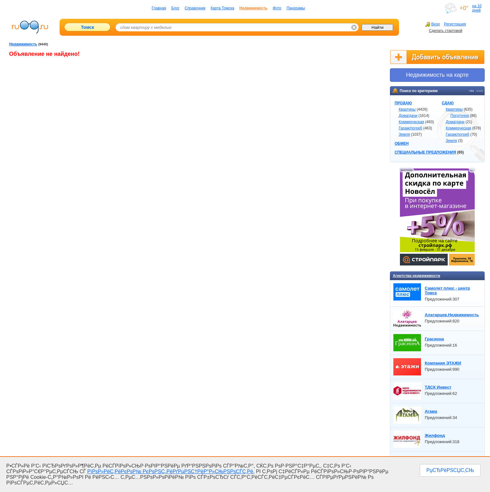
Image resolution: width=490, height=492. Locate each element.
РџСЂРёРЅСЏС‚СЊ (450, 470)
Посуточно (459, 115)
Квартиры (407, 109)
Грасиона (434, 339)
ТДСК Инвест (438, 387)
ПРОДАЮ (403, 103)
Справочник (195, 8)
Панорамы (295, 8)
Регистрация (455, 24)
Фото (277, 8)
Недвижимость (253, 8)
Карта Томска (222, 8)
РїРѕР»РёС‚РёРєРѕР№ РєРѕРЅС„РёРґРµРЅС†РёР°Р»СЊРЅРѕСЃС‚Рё (170, 471)
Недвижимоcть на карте (437, 75)
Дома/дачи (408, 115)
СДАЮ (448, 103)
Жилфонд (435, 435)
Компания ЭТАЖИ (443, 363)
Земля (404, 134)
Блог (175, 8)
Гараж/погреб (410, 128)
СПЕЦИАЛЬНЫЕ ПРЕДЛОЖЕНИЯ (425, 152)
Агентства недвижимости (416, 276)
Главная (159, 8)
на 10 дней (477, 8)
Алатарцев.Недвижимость (452, 314)
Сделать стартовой (445, 31)
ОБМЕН (402, 143)
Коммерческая (411, 122)
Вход (432, 24)
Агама (431, 411)
